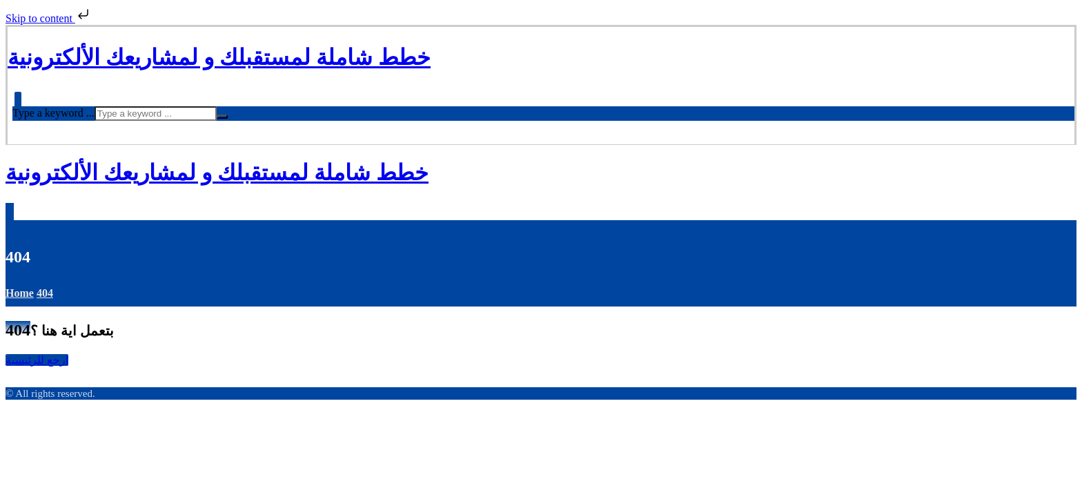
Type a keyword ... (53, 113)
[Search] (222, 117)
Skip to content (49, 18)
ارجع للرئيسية (37, 360)
